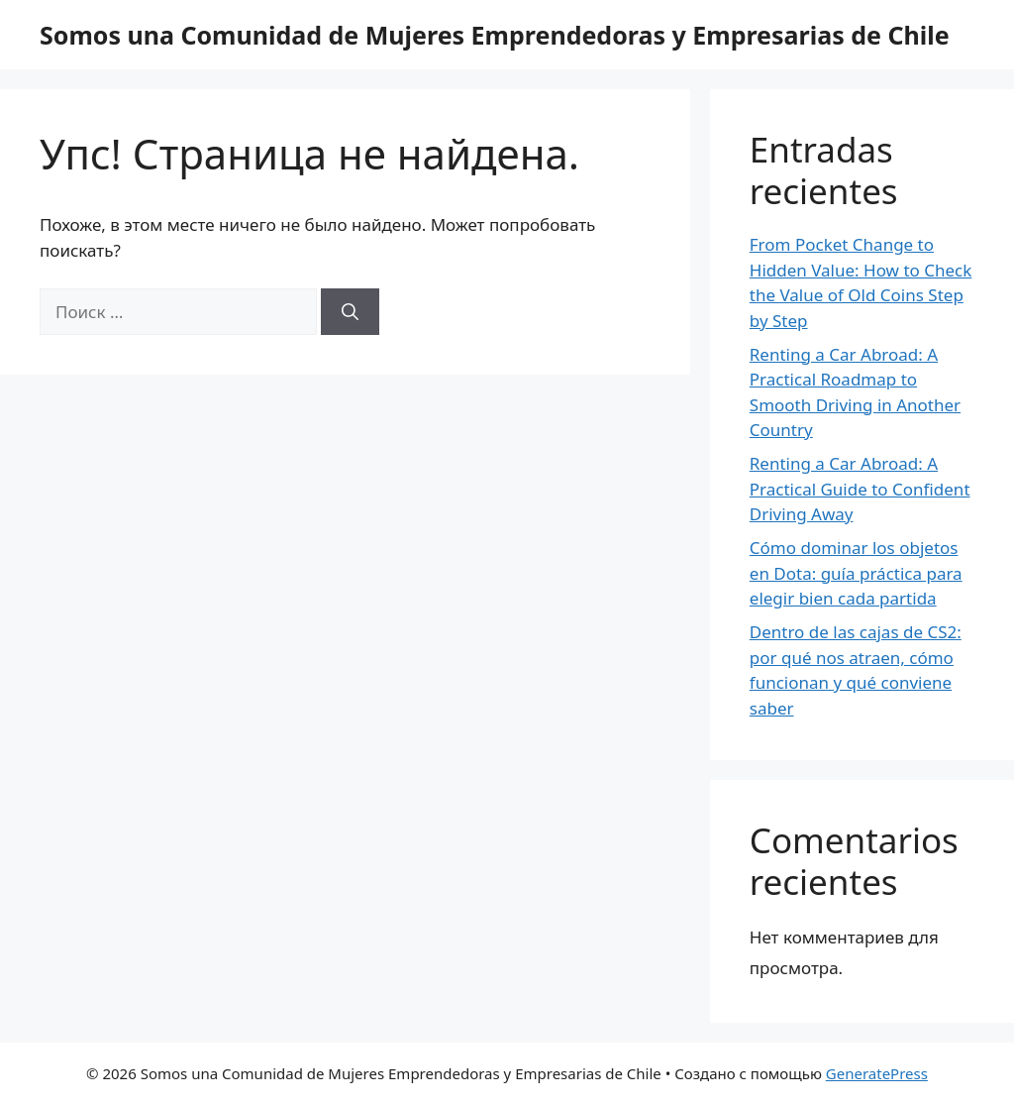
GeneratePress (877, 1073)
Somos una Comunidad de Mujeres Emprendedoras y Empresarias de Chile (495, 35)
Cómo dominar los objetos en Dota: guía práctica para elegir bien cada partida (856, 572)
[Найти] (350, 312)
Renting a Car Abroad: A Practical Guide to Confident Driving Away (860, 488)
